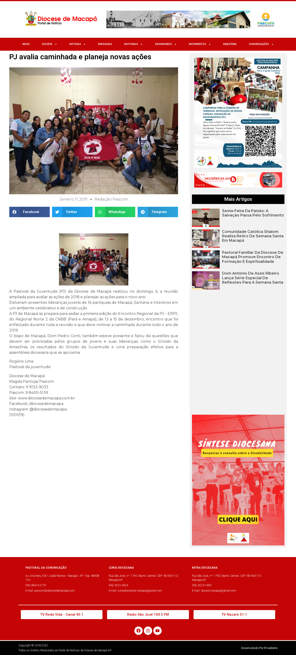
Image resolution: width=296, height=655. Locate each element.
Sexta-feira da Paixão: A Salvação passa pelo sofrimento (253, 213)
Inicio (26, 44)
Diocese (49, 44)
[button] (29, 212)
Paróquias (105, 44)
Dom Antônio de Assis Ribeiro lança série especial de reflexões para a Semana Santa (252, 277)
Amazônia (230, 44)
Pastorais (133, 44)
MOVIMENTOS (200, 44)
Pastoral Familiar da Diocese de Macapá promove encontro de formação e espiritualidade (252, 256)
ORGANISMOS (166, 44)
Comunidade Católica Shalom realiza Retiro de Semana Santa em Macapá (253, 236)
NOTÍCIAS (77, 44)
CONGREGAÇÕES (261, 44)
